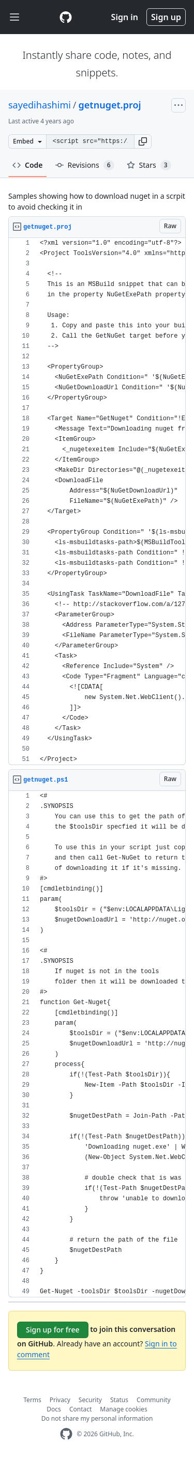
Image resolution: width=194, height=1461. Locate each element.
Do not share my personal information (97, 1418)
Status (119, 1399)
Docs (54, 1409)
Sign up (166, 17)
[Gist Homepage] (65, 17)
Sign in (124, 17)
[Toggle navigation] (14, 17)
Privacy (60, 1399)
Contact (80, 1409)
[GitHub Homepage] (66, 1433)
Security (90, 1399)
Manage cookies (123, 1409)
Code (27, 165)
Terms (32, 1399)
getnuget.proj (110, 105)
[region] (97, 501)
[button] (143, 141)
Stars (149, 165)
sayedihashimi (39, 105)
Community (154, 1399)
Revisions (84, 165)
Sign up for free (53, 1330)
